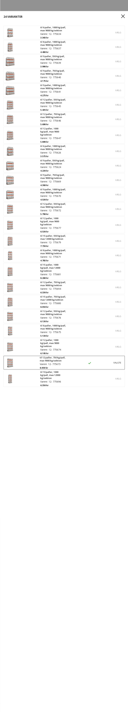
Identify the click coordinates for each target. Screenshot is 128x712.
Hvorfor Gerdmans (18, 592)
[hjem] (12, 708)
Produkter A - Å (16, 669)
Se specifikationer (19, 166)
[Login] (32, 707)
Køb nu (117, 699)
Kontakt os (13, 586)
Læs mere (13, 160)
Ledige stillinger (16, 603)
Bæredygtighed (16, 609)
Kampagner (13, 681)
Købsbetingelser (17, 648)
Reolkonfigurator (17, 664)
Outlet (10, 675)
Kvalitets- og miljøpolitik (21, 615)
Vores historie (15, 598)
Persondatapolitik (17, 621)
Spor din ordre (15, 642)
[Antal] (15, 699)
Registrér (12, 636)
